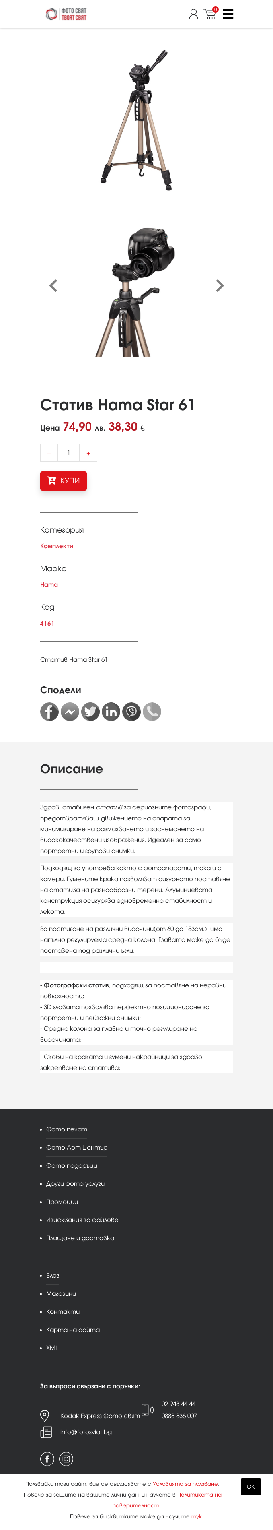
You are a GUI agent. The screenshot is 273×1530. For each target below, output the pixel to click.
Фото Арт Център (76, 1147)
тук (196, 1516)
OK (251, 1487)
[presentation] (53, 286)
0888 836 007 (179, 1415)
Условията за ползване (185, 1484)
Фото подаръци (71, 1165)
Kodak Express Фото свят (100, 1415)
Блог (52, 1275)
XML (52, 1347)
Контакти (63, 1311)
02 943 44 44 (178, 1403)
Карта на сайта (73, 1329)
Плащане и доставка (80, 1238)
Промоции (62, 1201)
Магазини (61, 1293)
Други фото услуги (75, 1183)
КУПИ (63, 480)
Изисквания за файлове (82, 1219)
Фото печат (66, 1129)
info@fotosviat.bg (86, 1432)
